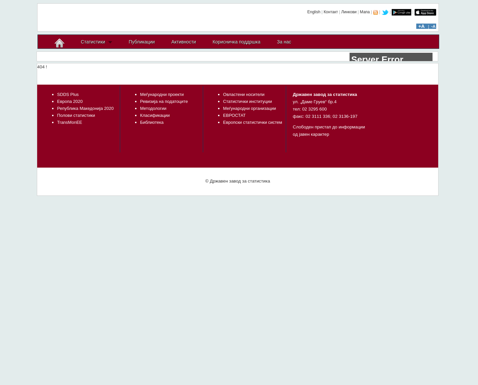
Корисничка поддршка (236, 41)
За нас (284, 41)
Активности (183, 41)
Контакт (331, 12)
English (313, 12)
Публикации (142, 41)
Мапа (365, 12)
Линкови (349, 12)
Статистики (93, 41)
